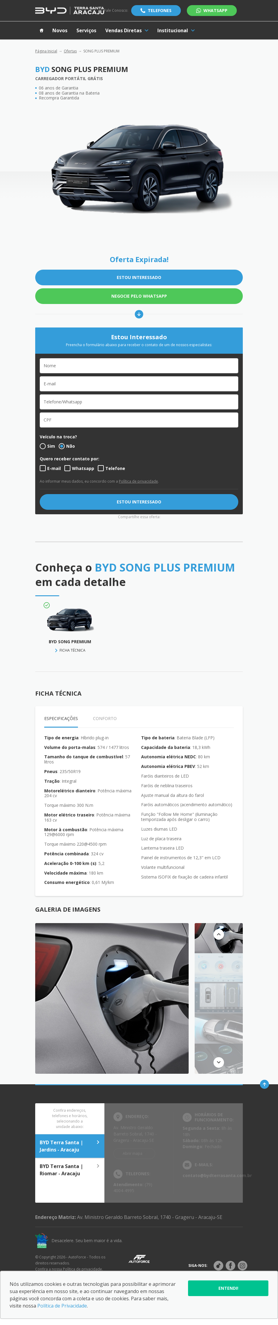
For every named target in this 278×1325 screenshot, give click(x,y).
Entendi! (228, 1288)
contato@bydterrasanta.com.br (217, 1175)
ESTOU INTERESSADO (139, 277)
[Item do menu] (41, 30)
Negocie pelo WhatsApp (139, 296)
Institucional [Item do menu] (176, 30)
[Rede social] (218, 1265)
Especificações (61, 718)
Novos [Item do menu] (59, 30)
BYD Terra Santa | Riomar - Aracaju (70, 1170)
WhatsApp (215, 10)
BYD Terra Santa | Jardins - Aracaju (70, 1146)
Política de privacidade (138, 481)
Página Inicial (46, 51)
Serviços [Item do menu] (86, 30)
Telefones (159, 10)
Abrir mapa (132, 1153)
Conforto (105, 718)
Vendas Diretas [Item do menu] (126, 30)
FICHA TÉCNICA (72, 650)
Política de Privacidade (62, 1305)
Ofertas (70, 51)
